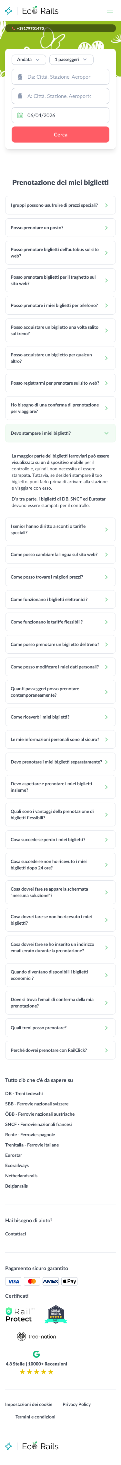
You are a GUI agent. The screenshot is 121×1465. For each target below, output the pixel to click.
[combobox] (60, 77)
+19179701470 (30, 28)
